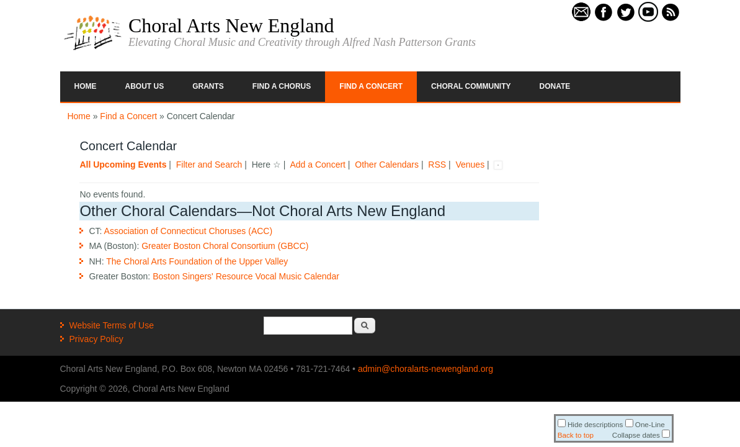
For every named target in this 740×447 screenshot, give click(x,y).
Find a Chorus (281, 86)
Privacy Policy (96, 339)
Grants (208, 86)
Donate (555, 86)
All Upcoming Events (122, 164)
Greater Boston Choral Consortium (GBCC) (224, 246)
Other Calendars (387, 164)
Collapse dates (641, 435)
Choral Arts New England (231, 25)
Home (85, 86)
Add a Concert (317, 164)
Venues (469, 164)
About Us (144, 86)
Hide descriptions (590, 424)
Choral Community (470, 86)
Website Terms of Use (111, 325)
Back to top (576, 435)
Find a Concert (371, 86)
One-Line (645, 424)
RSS (437, 164)
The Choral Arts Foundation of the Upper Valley (197, 261)
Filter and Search (209, 164)
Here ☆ (266, 164)
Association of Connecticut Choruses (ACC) (188, 231)
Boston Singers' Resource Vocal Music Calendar (246, 276)
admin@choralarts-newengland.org (425, 369)
